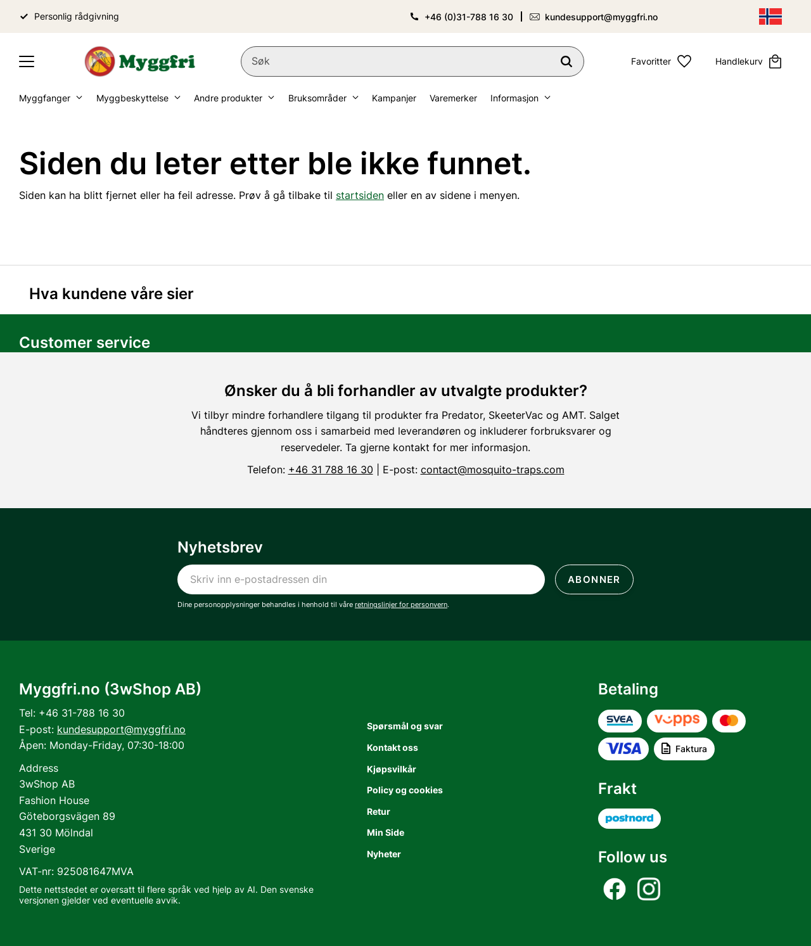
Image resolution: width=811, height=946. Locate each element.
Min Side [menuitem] (385, 832)
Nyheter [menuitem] (384, 853)
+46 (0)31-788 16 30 (469, 16)
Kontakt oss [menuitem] (392, 747)
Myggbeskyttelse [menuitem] (132, 98)
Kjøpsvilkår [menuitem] (391, 769)
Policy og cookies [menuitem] (405, 789)
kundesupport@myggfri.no (601, 16)
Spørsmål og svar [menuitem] (405, 725)
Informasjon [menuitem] (514, 98)
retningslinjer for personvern (401, 604)
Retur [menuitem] (378, 811)
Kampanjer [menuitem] (394, 98)
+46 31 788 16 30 (330, 469)
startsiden (360, 195)
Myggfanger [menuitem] (44, 98)
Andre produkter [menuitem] (228, 98)
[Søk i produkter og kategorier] (412, 61)
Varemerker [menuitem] (453, 98)
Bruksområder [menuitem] (317, 98)
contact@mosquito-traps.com (493, 469)
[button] (27, 61)
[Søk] (566, 61)
